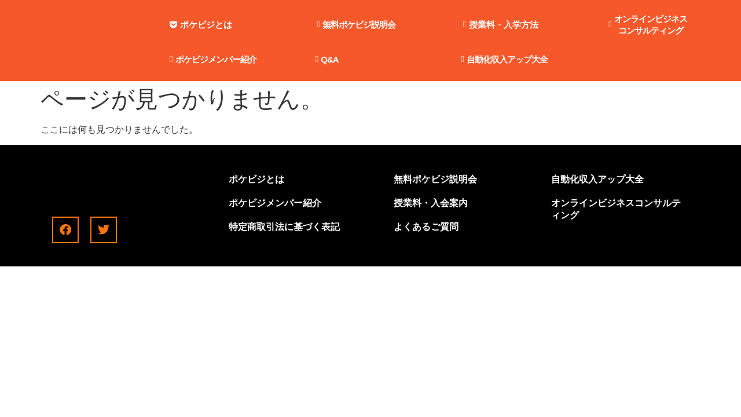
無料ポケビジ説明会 (435, 179)
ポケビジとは (256, 179)
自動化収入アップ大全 (597, 179)
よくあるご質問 (426, 226)
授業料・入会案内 (431, 203)
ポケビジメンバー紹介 (275, 203)
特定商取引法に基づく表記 (284, 226)
